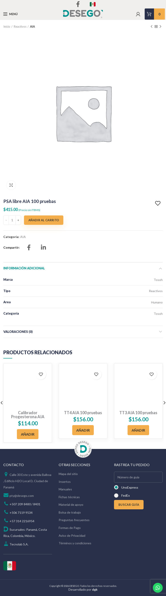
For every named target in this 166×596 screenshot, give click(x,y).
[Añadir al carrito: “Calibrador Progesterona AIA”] (28, 434)
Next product (160, 26)
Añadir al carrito (43, 220)
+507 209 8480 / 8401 (25, 504)
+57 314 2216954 (22, 521)
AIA (32, 26)
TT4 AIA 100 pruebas (83, 413)
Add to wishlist (158, 203)
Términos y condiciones (75, 543)
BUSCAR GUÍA (128, 504)
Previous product (151, 26)
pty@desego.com (22, 496)
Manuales (65, 489)
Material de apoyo (71, 504)
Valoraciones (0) (18, 332)
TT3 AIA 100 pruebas (138, 413)
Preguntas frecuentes (74, 520)
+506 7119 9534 (21, 512)
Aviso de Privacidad (72, 535)
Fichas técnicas (69, 497)
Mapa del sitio (68, 474)
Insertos (65, 481)
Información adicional (24, 268)
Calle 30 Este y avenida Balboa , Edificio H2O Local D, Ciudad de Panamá (27, 481)
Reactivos (20, 26)
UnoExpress (129, 487)
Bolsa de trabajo (70, 512)
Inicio (6, 26)
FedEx (125, 495)
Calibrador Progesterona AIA (27, 415)
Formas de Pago (70, 528)
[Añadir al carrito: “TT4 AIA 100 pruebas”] (83, 430)
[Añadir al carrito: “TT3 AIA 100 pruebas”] (138, 430)
